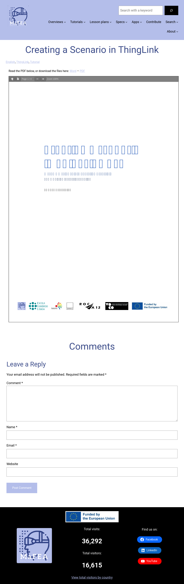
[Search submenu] (177, 22)
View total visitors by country (92, 577)
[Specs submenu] (126, 22)
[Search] (171, 10)
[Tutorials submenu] (85, 22)
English (10, 62)
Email (11, 445)
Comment (14, 383)
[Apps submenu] (141, 22)
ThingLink (22, 62)
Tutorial (35, 62)
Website (12, 464)
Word (73, 71)
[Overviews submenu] (65, 22)
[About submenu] (177, 32)
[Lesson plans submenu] (111, 22)
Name (11, 427)
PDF (82, 71)
